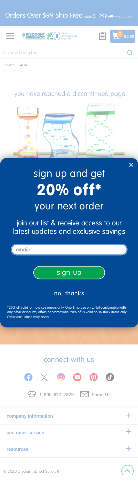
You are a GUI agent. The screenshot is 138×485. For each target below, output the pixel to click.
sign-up (69, 272)
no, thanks (69, 293)
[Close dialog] (131, 164)
